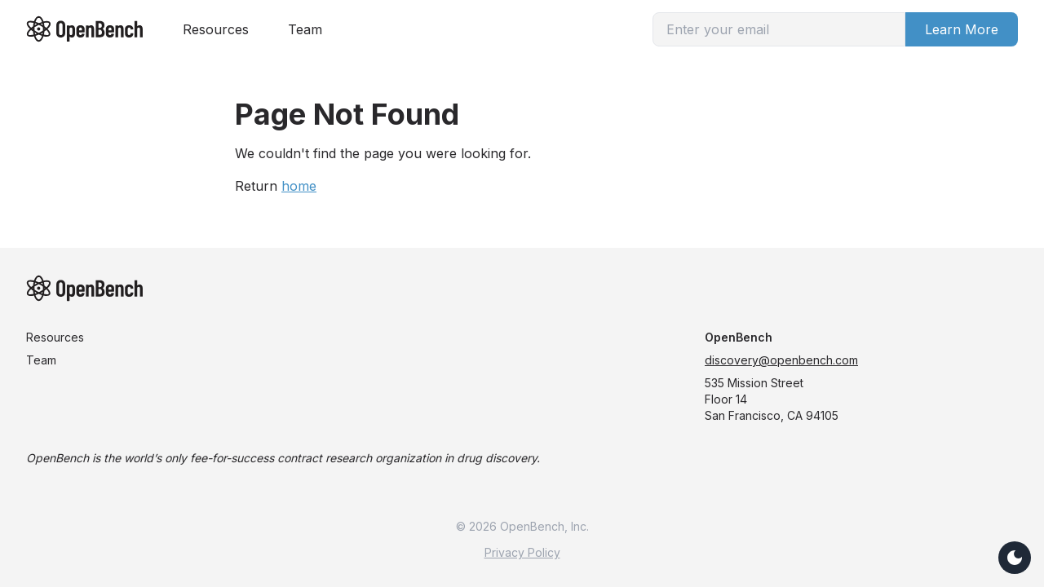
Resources (216, 29)
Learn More (961, 29)
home (298, 186)
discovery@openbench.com (781, 360)
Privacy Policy (522, 552)
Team (305, 29)
